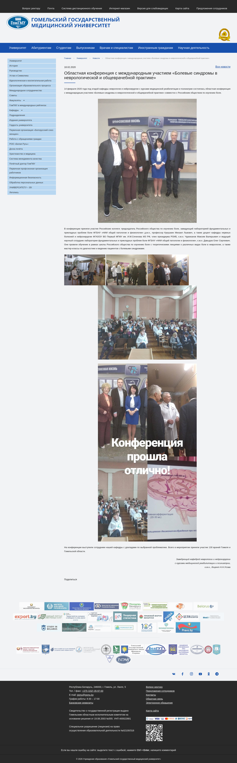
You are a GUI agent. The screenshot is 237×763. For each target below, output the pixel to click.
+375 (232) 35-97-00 (92, 691)
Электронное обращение (159, 702)
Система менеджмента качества (25, 159)
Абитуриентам (41, 47)
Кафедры (14, 110)
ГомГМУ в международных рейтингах (27, 105)
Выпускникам (85, 47)
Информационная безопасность (25, 177)
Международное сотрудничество (25, 90)
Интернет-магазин (119, 8)
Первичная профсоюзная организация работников (28, 170)
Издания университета (20, 120)
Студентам (63, 47)
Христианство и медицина (22, 154)
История (13, 65)
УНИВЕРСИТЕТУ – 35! (20, 187)
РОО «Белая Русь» (18, 144)
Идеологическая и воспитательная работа (30, 80)
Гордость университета (20, 125)
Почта (50, 8)
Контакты (151, 695)
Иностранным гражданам (155, 47)
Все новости (221, 67)
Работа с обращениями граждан (25, 139)
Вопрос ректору (31, 8)
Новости (96, 58)
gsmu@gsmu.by (85, 695)
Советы (13, 95)
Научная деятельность (193, 47)
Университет (17, 47)
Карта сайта (182, 8)
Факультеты (15, 100)
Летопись (14, 192)
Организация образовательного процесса (30, 85)
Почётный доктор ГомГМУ (22, 163)
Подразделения (17, 115)
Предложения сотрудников (212, 8)
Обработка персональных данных (26, 182)
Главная (67, 58)
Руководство (15, 70)
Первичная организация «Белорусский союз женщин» (31, 132)
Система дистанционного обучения (82, 8)
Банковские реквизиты (81, 702)
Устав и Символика (18, 75)
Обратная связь (154, 699)
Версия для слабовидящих (152, 8)
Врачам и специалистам (116, 47)
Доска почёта (16, 149)
